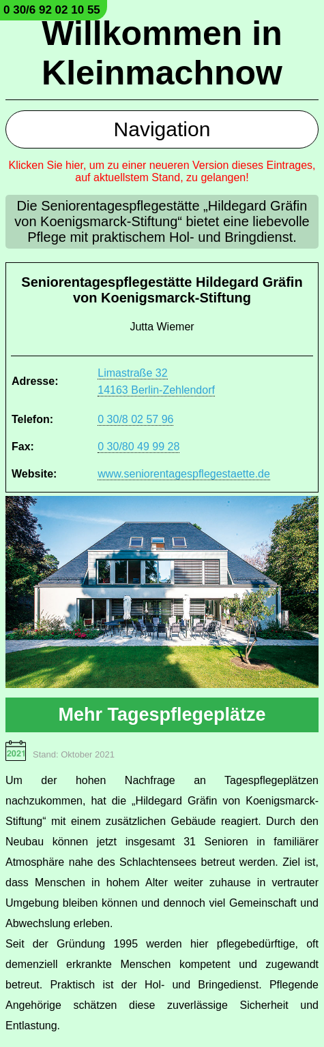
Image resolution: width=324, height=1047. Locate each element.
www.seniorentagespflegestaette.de (184, 474)
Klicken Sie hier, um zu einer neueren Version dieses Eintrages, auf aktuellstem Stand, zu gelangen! (161, 171)
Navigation (162, 129)
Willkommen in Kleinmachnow (162, 53)
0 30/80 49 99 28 (138, 446)
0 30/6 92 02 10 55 (51, 9)
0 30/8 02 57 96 (135, 419)
